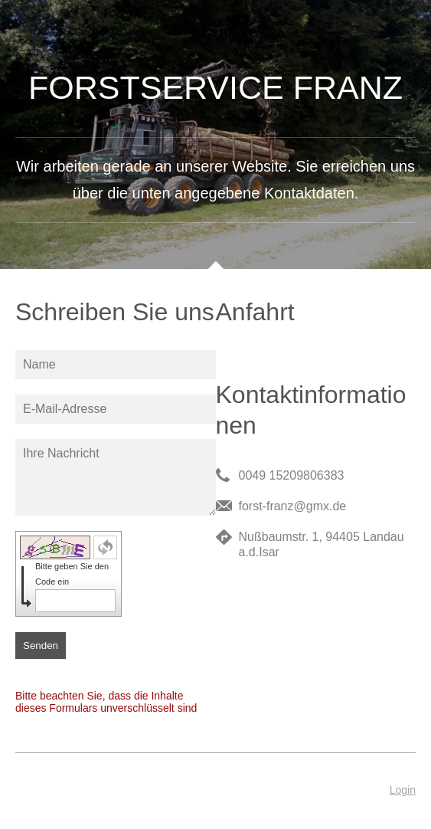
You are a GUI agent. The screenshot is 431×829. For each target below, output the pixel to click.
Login (403, 790)
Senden (40, 645)
